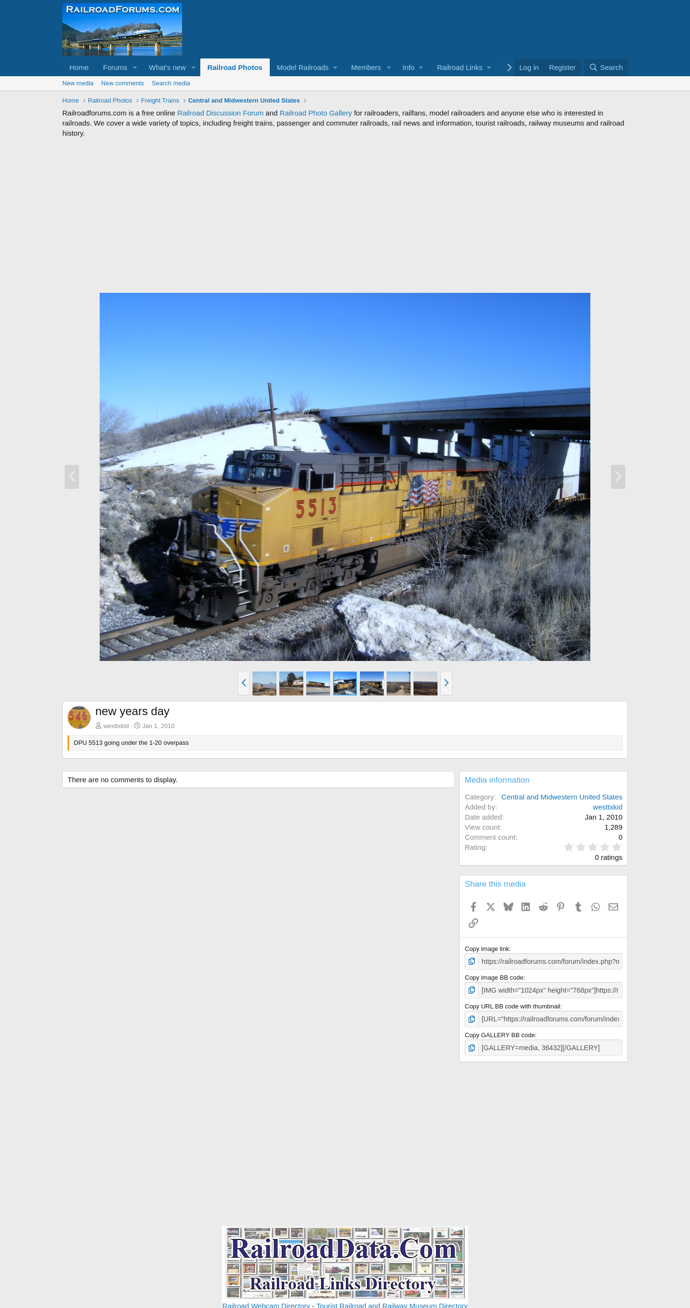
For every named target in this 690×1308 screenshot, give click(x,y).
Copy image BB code (494, 976)
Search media (171, 83)
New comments (122, 83)
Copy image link (487, 948)
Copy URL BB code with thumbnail (512, 1004)
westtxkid (116, 725)
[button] (135, 67)
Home (79, 67)
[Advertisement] (345, 215)
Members (366, 67)
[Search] (606, 67)
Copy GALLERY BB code (500, 1032)
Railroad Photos (235, 67)
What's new (167, 67)
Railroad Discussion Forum (220, 113)
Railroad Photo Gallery (316, 113)
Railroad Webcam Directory (266, 1302)
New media (77, 83)
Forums (115, 67)
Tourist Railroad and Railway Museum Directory (392, 1302)
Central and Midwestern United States (561, 797)
